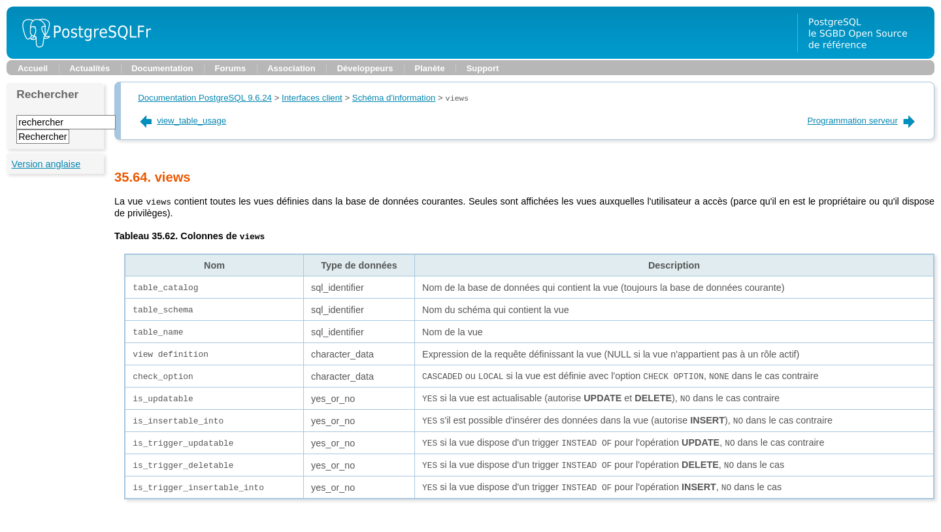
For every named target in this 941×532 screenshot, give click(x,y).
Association (291, 68)
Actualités (89, 68)
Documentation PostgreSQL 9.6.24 (205, 98)
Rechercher (47, 94)
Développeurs (365, 68)
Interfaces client (312, 98)
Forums (230, 68)
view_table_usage (182, 120)
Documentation (162, 68)
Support (483, 68)
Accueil (33, 68)
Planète (430, 68)
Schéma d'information (394, 98)
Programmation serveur (862, 120)
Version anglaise (46, 164)
